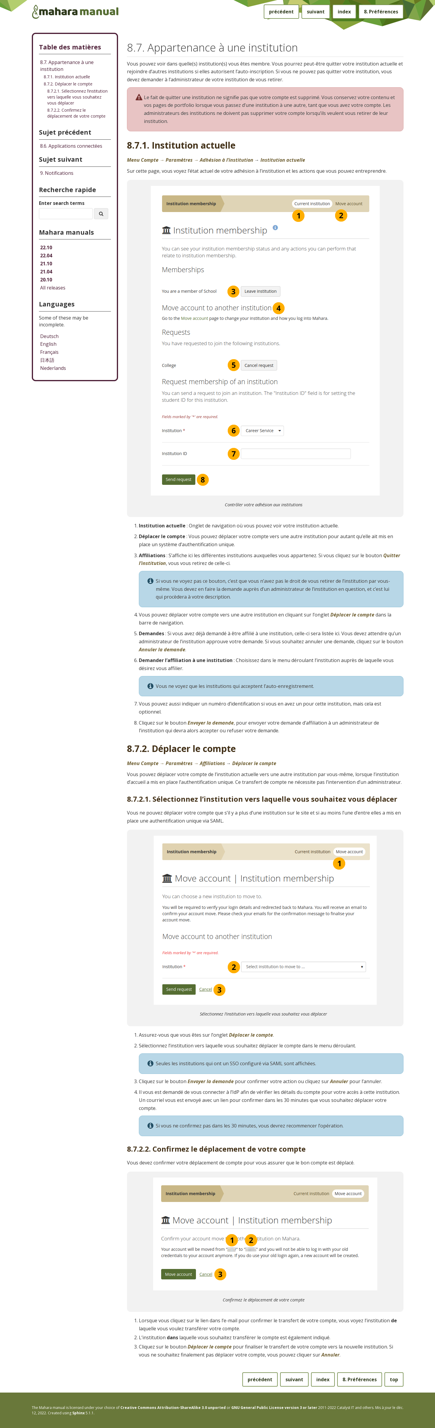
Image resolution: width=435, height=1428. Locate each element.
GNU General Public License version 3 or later (274, 1407)
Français (49, 352)
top (394, 1379)
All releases (52, 287)
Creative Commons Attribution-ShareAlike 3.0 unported (173, 1407)
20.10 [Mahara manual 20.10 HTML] (46, 279)
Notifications (56, 173)
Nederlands (53, 368)
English (48, 344)
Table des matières (70, 47)
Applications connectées (71, 146)
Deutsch (49, 336)
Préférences (381, 11)
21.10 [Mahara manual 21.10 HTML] (46, 263)
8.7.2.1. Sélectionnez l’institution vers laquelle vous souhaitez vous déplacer (77, 97)
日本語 (47, 360)
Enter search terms (61, 203)
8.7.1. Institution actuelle (67, 77)
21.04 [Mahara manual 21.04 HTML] (46, 271)
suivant (316, 11)
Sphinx (78, 1412)
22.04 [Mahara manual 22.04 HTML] (46, 255)
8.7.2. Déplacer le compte (68, 84)
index (344, 11)
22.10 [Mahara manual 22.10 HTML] (46, 247)
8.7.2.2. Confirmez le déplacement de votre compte (76, 113)
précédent (281, 11)
